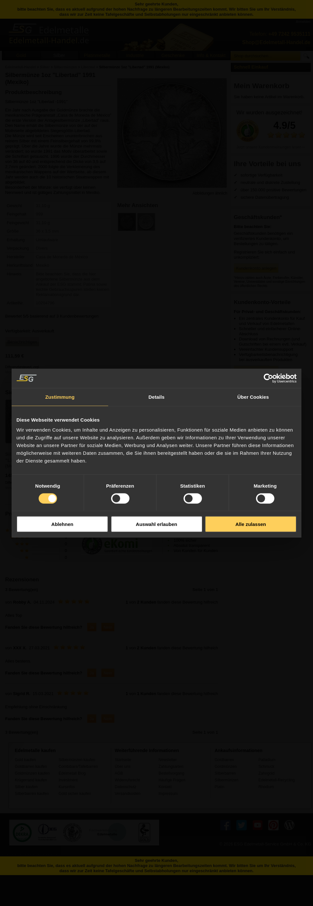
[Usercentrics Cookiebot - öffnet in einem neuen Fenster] (268, 378)
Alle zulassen (250, 524)
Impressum (168, 793)
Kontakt (165, 787)
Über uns (122, 766)
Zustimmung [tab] (60, 396)
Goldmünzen (225, 766)
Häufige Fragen (171, 780)
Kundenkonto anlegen (256, 268)
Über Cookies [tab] (253, 396)
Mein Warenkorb (261, 86)
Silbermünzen (226, 780)
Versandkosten (127, 793)
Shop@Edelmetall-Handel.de (276, 42)
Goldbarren (224, 760)
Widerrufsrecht (127, 780)
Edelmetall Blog (72, 773)
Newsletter (167, 760)
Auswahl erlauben (156, 524)
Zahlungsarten (170, 766)
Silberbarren (225, 773)
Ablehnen (62, 524)
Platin (219, 787)
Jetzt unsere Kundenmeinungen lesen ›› (270, 147)
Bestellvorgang (171, 773)
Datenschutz (125, 787)
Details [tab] (156, 396)
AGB (119, 773)
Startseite (123, 760)
